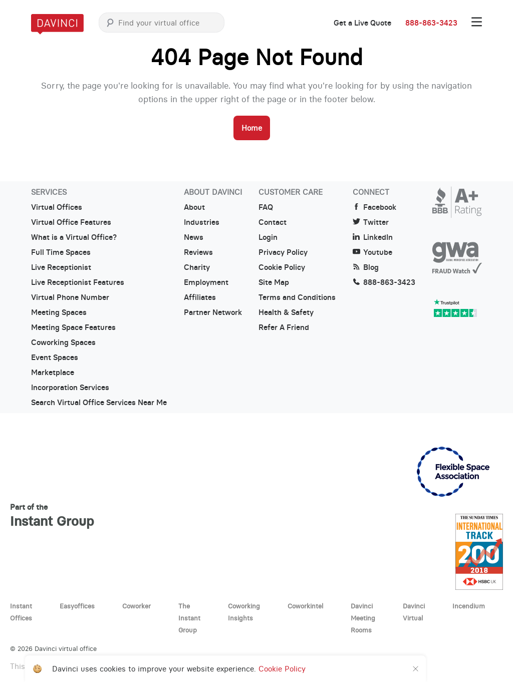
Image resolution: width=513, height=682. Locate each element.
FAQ (266, 207)
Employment (206, 282)
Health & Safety (286, 312)
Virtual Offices (56, 207)
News (193, 237)
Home (251, 128)
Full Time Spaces (61, 252)
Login (268, 237)
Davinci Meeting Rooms (363, 618)
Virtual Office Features (71, 222)
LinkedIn (373, 237)
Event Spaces (54, 357)
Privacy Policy (283, 252)
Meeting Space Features (73, 327)
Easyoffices (77, 606)
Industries (201, 222)
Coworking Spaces (63, 342)
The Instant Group (189, 618)
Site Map (274, 282)
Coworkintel (305, 606)
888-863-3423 (431, 23)
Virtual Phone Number (70, 297)
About (194, 207)
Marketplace (52, 372)
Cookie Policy (282, 267)
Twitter (371, 222)
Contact (273, 222)
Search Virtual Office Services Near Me (99, 402)
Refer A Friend (284, 327)
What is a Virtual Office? (74, 237)
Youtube (372, 252)
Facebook (374, 207)
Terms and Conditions (297, 297)
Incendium (468, 606)
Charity (197, 267)
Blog (366, 267)
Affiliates (200, 297)
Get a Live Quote (362, 23)
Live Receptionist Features (77, 282)
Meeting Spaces (59, 312)
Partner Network (213, 312)
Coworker (136, 606)
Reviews (198, 252)
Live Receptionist (61, 267)
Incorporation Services (70, 387)
